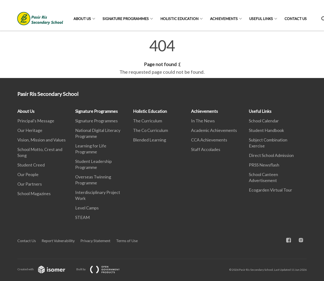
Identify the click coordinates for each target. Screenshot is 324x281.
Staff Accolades (205, 149)
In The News (203, 120)
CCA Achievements (209, 139)
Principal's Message (35, 120)
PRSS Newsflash (264, 164)
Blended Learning (149, 139)
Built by (101, 269)
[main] (162, 57)
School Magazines (34, 193)
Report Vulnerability (58, 240)
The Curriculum (147, 120)
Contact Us (296, 18)
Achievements (224, 18)
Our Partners (29, 184)
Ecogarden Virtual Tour (270, 190)
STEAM (82, 217)
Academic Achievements (214, 130)
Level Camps (87, 207)
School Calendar (264, 120)
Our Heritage (29, 130)
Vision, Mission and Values (41, 139)
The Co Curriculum (150, 130)
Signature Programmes (126, 18)
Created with (45, 269)
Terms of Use (127, 240)
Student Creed (31, 164)
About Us (82, 18)
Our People (28, 174)
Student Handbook (266, 130)
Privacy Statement (95, 240)
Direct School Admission (271, 155)
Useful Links (261, 18)
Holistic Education (179, 18)
